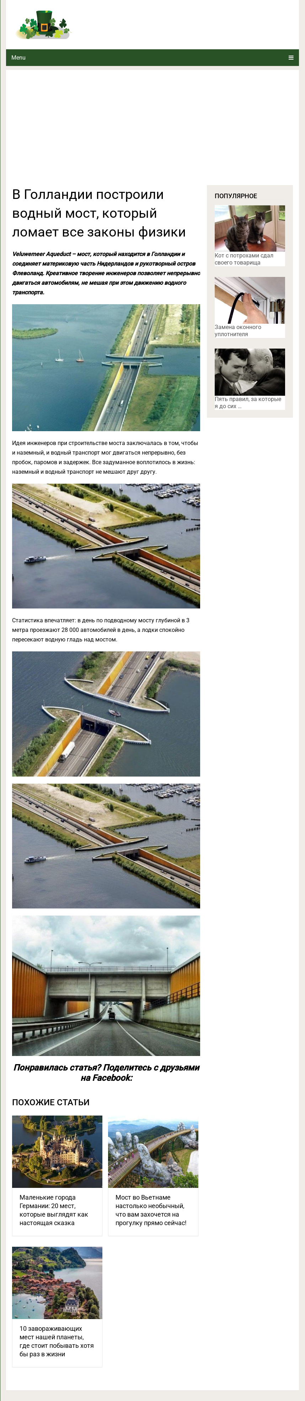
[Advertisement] (152, 132)
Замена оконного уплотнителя (238, 331)
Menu (18, 57)
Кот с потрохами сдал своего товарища (244, 259)
